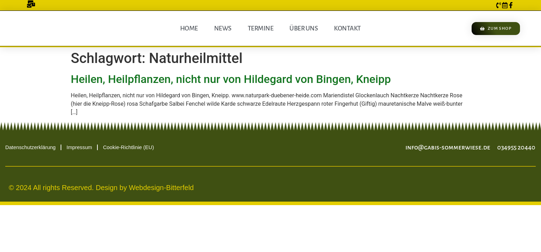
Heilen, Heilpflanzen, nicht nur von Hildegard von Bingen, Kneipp (231, 79)
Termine (261, 28)
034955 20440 (516, 147)
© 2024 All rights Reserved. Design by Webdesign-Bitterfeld (101, 187)
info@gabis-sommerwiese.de (447, 147)
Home (189, 28)
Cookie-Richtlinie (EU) (131, 147)
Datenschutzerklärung (30, 147)
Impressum (81, 147)
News (223, 28)
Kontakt (347, 28)
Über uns (303, 28)
